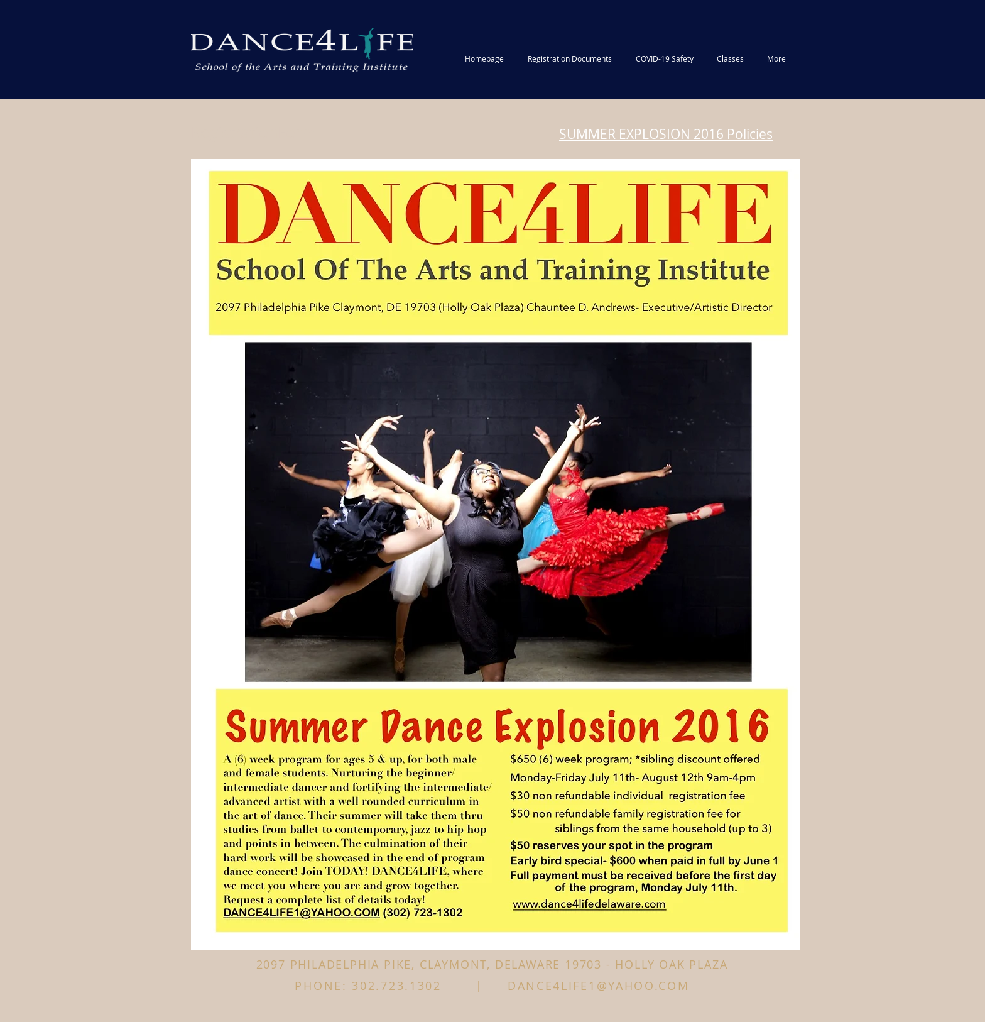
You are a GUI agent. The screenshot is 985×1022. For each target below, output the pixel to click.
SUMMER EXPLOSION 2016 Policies (666, 134)
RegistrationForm (253, 132)
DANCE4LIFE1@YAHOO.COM (599, 985)
